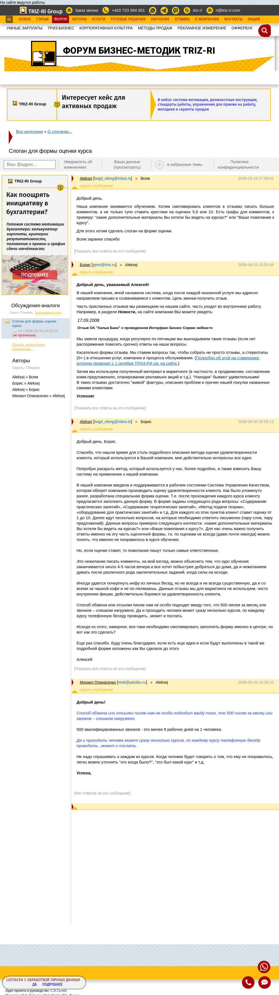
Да (34, 985)
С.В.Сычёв (58, 991)
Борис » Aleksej (26, 383)
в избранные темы (184, 164)
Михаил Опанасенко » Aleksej (38, 396)
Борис (85, 265)
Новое (25, 19)
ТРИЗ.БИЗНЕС (61, 28)
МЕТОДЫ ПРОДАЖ (155, 28)
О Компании (207, 19)
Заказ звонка (86, 10)
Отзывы (182, 19)
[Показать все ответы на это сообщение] (110, 251)
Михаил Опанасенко (98, 682)
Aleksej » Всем (25, 377)
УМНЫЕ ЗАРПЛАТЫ (25, 28)
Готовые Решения (128, 19)
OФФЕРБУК (242, 28)
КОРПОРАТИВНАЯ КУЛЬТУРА (106, 28)
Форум (60, 19)
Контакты (233, 19)
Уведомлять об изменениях (78, 164)
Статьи (42, 19)
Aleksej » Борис (26, 389)
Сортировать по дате (48, 312)
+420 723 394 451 (128, 10)
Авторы (79, 19)
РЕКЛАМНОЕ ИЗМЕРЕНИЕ (202, 28)
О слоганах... (59, 131)
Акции (254, 19)
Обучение (160, 19)
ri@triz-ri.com (228, 10)
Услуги (98, 19)
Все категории (29, 131)
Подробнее (52, 985)
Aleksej (86, 178)
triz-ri (197, 10)
